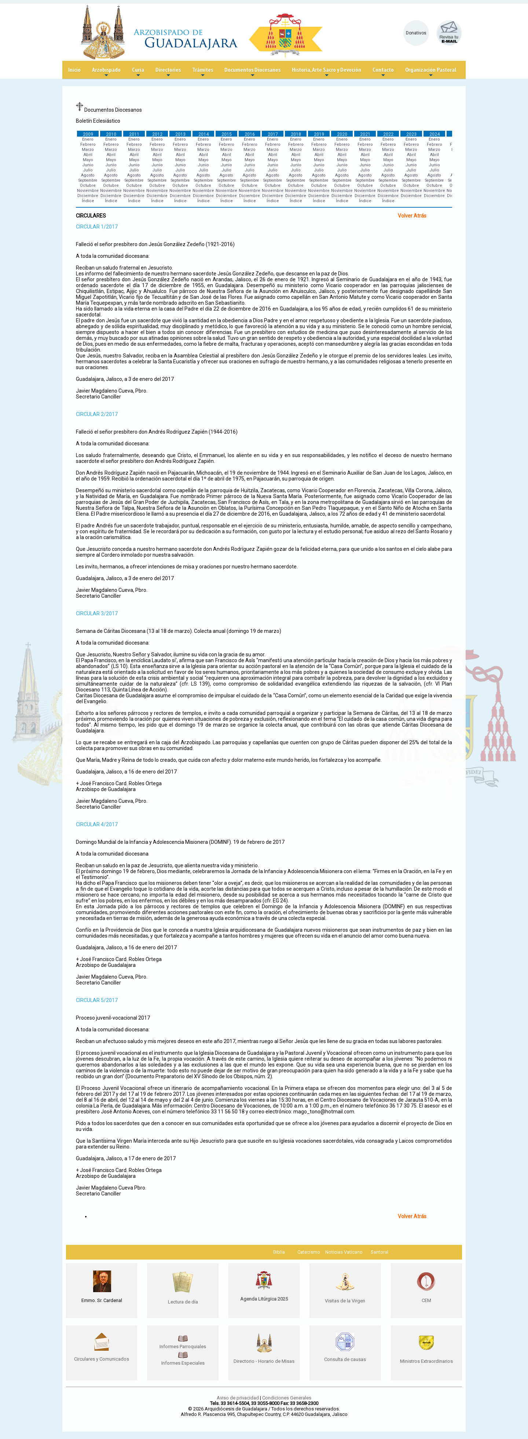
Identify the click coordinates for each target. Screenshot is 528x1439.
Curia (138, 72)
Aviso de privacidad (238, 1398)
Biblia (279, 1252)
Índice (88, 201)
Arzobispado (106, 72)
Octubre (88, 185)
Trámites (202, 72)
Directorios (168, 72)
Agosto (88, 175)
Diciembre (87, 195)
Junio (88, 165)
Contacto (383, 72)
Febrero (88, 144)
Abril (88, 154)
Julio (88, 170)
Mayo (88, 159)
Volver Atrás (412, 216)
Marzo (88, 149)
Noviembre (88, 190)
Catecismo (308, 1252)
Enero (88, 139)
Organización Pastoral (430, 72)
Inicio (74, 69)
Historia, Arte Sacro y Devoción (326, 72)
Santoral (379, 1252)
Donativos (416, 33)
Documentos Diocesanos (252, 72)
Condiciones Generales (286, 1398)
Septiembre (87, 180)
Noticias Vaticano (344, 1252)
